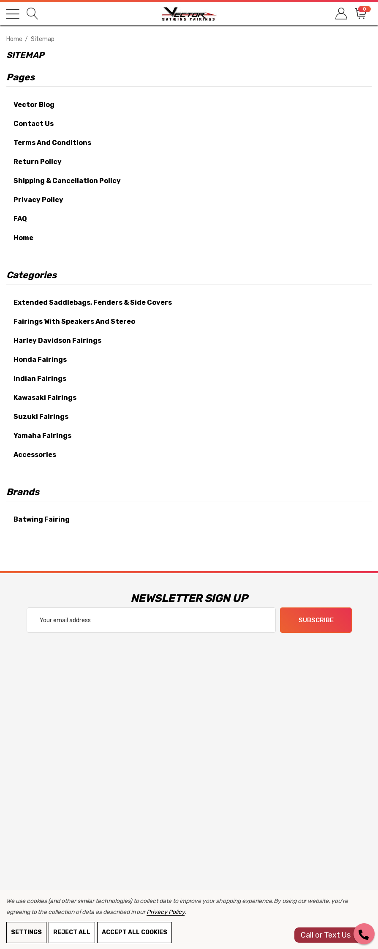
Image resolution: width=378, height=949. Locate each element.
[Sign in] (340, 13)
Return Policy (38, 162)
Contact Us (34, 124)
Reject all (71, 932)
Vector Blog (34, 105)
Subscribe (315, 620)
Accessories (35, 455)
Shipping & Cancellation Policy (67, 181)
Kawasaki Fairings (45, 398)
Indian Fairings (40, 379)
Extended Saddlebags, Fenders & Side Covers (93, 302)
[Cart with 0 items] (360, 13)
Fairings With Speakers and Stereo (74, 321)
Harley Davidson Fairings (57, 340)
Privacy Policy (38, 200)
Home (23, 238)
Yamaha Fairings (42, 436)
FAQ (20, 219)
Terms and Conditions (52, 143)
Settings (26, 932)
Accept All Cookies (134, 932)
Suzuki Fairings (41, 417)
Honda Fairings (40, 360)
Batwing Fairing (42, 519)
